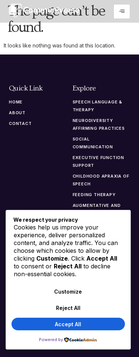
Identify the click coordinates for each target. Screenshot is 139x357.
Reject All (68, 308)
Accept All (68, 324)
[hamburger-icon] (121, 11)
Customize (68, 291)
